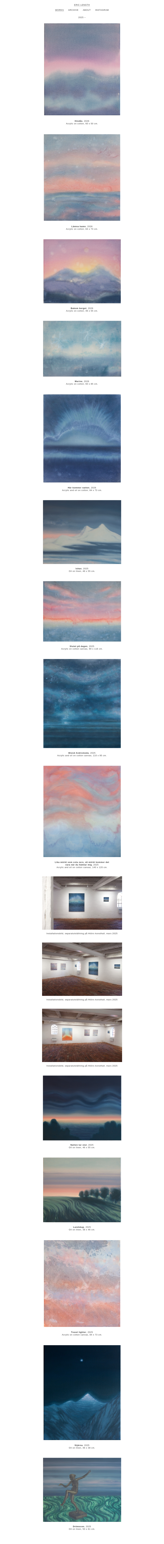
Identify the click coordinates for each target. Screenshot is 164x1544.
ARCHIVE (73, 10)
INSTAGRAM (102, 10)
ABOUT (87, 10)
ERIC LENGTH (82, 5)
